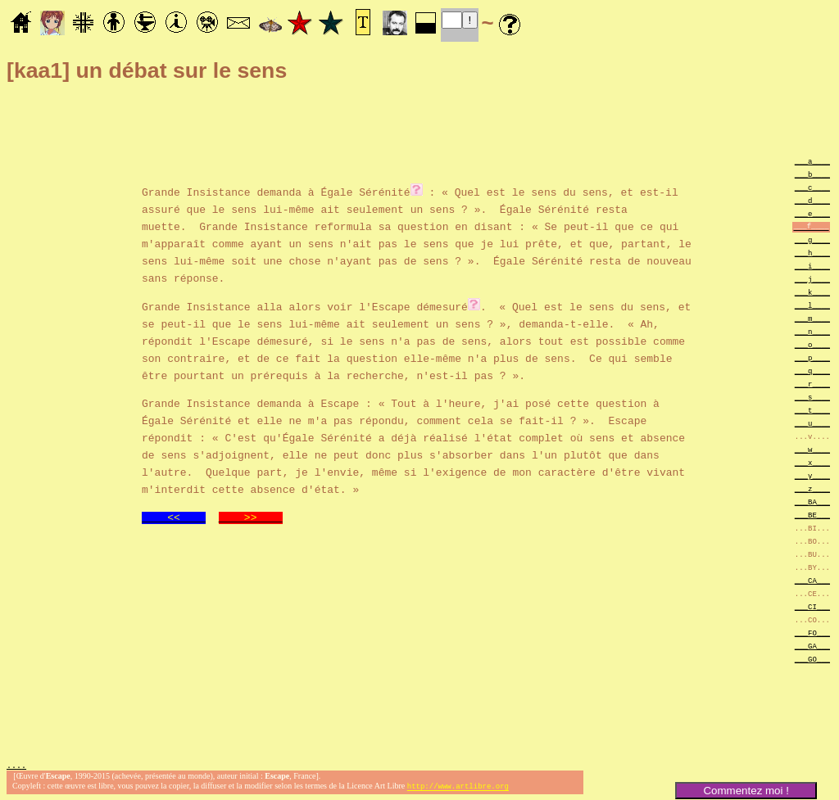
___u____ (812, 423)
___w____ (812, 449)
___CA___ (812, 580)
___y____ (812, 475)
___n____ (812, 331)
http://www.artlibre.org (458, 786)
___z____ (812, 488)
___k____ (812, 292)
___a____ (812, 161)
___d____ (812, 200)
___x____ (812, 462)
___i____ (812, 265)
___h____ (812, 252)
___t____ (812, 410)
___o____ (812, 344)
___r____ (812, 383)
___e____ (812, 213)
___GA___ (812, 645)
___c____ (812, 187)
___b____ (812, 174)
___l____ (812, 305)
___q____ (812, 370)
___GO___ (812, 658)
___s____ (812, 396)
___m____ (812, 318)
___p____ (812, 357)
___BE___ (812, 514)
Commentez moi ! (745, 790)
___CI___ (812, 606)
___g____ (812, 239)
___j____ (812, 278)
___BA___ (812, 501)
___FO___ (812, 632)
